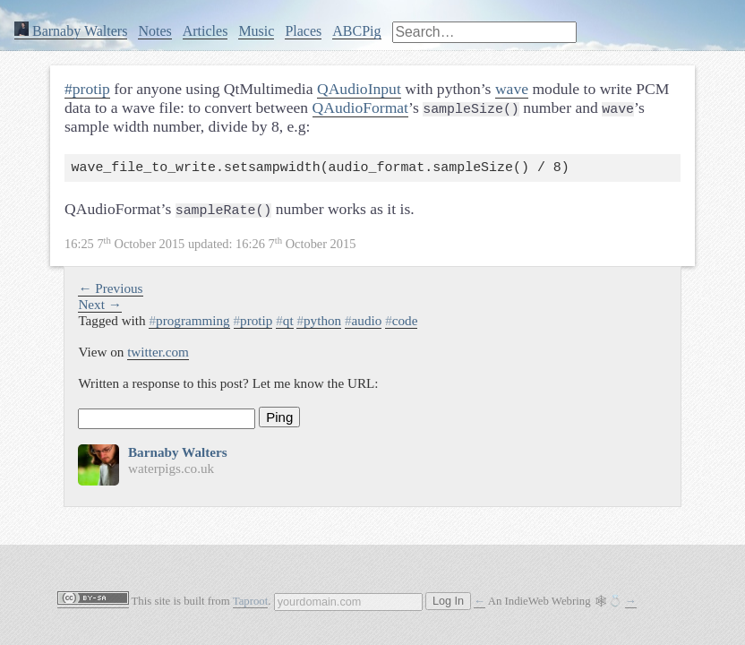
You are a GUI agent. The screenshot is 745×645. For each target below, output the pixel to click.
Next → (100, 307)
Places (303, 31)
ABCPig (356, 31)
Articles (205, 31)
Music (256, 31)
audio (363, 323)
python (318, 323)
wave (511, 89)
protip (253, 323)
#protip (87, 89)
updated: (209, 247)
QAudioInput (359, 89)
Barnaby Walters (70, 31)
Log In (448, 601)
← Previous (110, 291)
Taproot (251, 601)
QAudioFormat (361, 107)
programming (189, 323)
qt (284, 323)
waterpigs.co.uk (171, 471)
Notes (154, 31)
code (401, 323)
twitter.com (158, 355)
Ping (279, 420)
